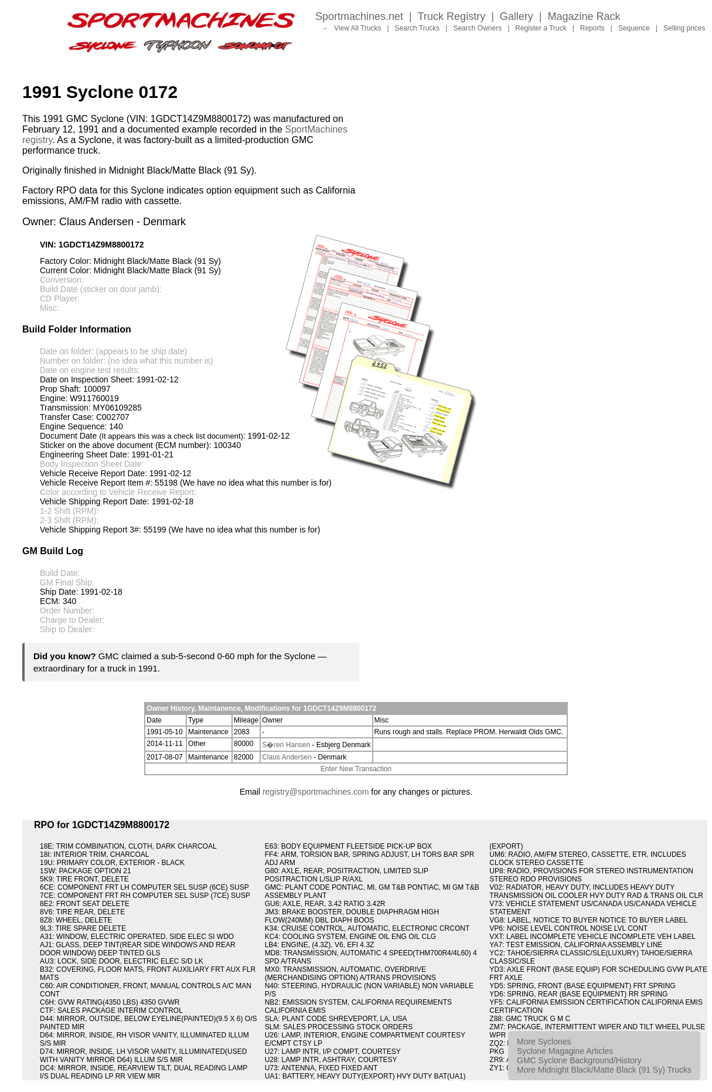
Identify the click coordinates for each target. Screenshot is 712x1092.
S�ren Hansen (286, 745)
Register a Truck (540, 28)
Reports (592, 28)
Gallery (516, 16)
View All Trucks (357, 28)
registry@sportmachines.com (316, 791)
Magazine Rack (584, 16)
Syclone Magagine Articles (565, 1051)
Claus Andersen (287, 757)
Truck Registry (451, 16)
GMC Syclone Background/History (579, 1060)
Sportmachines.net (359, 16)
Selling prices (684, 28)
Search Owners (477, 28)
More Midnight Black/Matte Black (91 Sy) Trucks (604, 1069)
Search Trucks (417, 28)
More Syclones (544, 1041)
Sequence (634, 28)
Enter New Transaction (356, 769)
